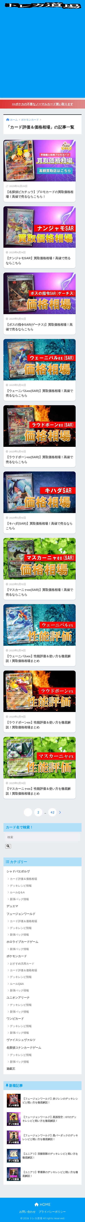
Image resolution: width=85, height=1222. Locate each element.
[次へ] (59, 812)
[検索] (8, 846)
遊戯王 (10, 1068)
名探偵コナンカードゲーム (23, 1047)
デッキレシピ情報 (21, 885)
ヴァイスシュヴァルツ (20, 1039)
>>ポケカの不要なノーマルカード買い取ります (42, 104)
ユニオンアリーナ (18, 997)
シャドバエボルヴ (18, 871)
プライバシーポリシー (52, 1211)
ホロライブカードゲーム (22, 941)
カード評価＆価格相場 (23, 878)
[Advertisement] (42, 55)
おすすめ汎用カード (22, 963)
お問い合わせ (27, 1211)
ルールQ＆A (17, 892)
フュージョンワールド (20, 913)
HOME (42, 1204)
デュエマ (12, 906)
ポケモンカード (16, 956)
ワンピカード (15, 1018)
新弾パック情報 (19, 899)
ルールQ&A (17, 983)
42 (52, 812)
